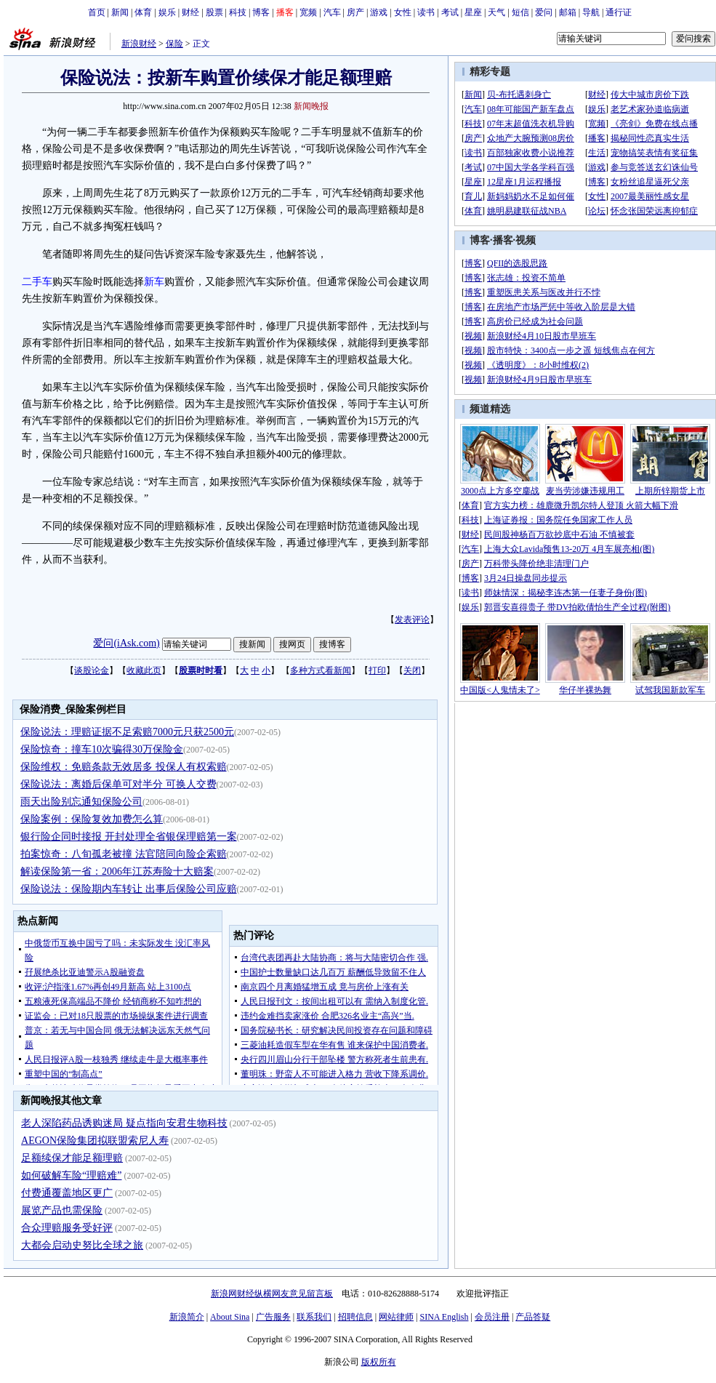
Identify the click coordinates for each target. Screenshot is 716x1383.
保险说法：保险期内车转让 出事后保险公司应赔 (128, 888)
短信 (520, 12)
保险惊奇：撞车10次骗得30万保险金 (101, 749)
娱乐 (167, 12)
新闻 (120, 12)
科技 (237, 12)
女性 (402, 12)
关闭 (412, 670)
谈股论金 (91, 670)
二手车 (37, 281)
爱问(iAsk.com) (126, 643)
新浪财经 (138, 44)
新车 (154, 281)
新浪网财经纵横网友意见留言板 (272, 1293)
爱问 (543, 12)
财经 (190, 12)
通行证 (619, 12)
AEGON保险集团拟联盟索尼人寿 (95, 1140)
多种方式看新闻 (320, 670)
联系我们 (314, 1317)
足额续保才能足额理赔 (72, 1157)
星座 (473, 12)
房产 (355, 12)
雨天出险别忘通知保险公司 (81, 801)
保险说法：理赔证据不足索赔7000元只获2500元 (127, 731)
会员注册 (492, 1317)
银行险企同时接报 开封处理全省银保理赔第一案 (128, 836)
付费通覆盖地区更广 (67, 1192)
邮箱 (567, 12)
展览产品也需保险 (61, 1210)
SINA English (443, 1317)
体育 (143, 12)
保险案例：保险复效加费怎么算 (91, 819)
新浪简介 (186, 1317)
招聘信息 (355, 1317)
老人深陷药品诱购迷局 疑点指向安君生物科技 (124, 1123)
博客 (261, 12)
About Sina (229, 1317)
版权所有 (378, 1362)
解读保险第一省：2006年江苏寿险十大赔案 (117, 871)
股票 (214, 12)
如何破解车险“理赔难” (71, 1175)
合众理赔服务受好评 (67, 1227)
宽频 (308, 12)
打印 (377, 670)
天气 (496, 12)
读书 (426, 12)
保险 (174, 44)
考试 (450, 12)
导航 (591, 12)
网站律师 (396, 1317)
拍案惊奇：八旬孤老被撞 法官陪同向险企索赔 (123, 854)
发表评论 (412, 619)
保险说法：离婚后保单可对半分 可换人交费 (118, 784)
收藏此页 (143, 670)
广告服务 (273, 1317)
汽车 (332, 12)
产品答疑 (532, 1317)
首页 (96, 12)
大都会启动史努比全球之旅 (82, 1245)
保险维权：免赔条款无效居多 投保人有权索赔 (123, 766)
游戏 (378, 12)
